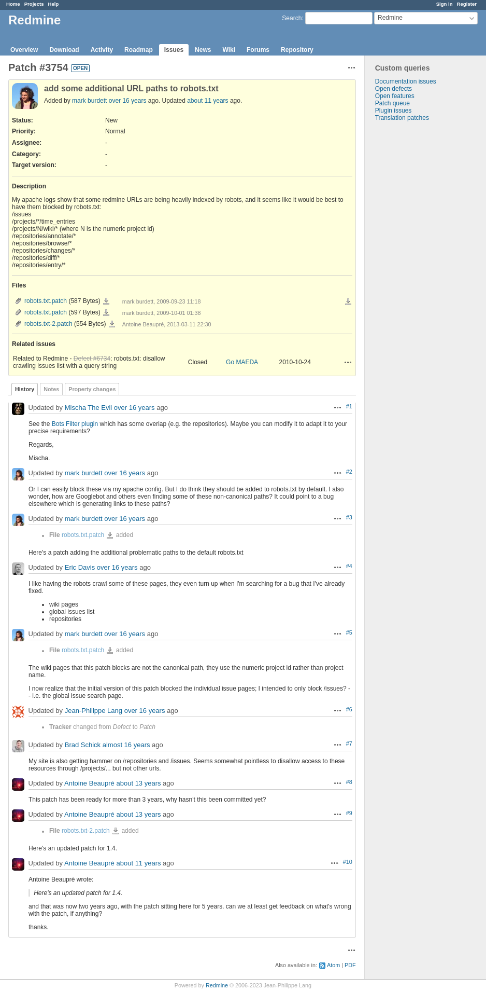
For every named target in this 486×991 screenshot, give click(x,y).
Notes (51, 389)
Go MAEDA (242, 362)
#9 (349, 813)
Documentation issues (405, 81)
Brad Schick (83, 745)
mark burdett (89, 100)
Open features (394, 96)
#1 (349, 406)
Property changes (92, 389)
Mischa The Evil (88, 408)
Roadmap (138, 49)
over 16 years (128, 100)
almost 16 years (126, 745)
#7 (349, 743)
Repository (297, 49)
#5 (349, 632)
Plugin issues (393, 110)
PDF (350, 965)
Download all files (348, 302)
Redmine (217, 985)
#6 (349, 709)
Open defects (393, 88)
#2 (349, 472)
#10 (347, 862)
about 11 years (207, 100)
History (24, 389)
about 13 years (138, 784)
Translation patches (402, 117)
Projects (34, 4)
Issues (173, 49)
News (203, 49)
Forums (258, 49)
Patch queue (392, 103)
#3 (349, 517)
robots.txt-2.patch (48, 323)
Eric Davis (80, 568)
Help (53, 4)
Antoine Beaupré (89, 784)
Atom (333, 965)
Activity (102, 49)
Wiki (228, 49)
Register (467, 4)
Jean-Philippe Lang (93, 711)
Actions (348, 362)
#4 (349, 566)
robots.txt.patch (45, 301)
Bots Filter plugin (75, 424)
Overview (24, 49)
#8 (349, 782)
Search (292, 18)
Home (13, 4)
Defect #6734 (92, 358)
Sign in (444, 4)
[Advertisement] (416, 284)
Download (64, 49)
